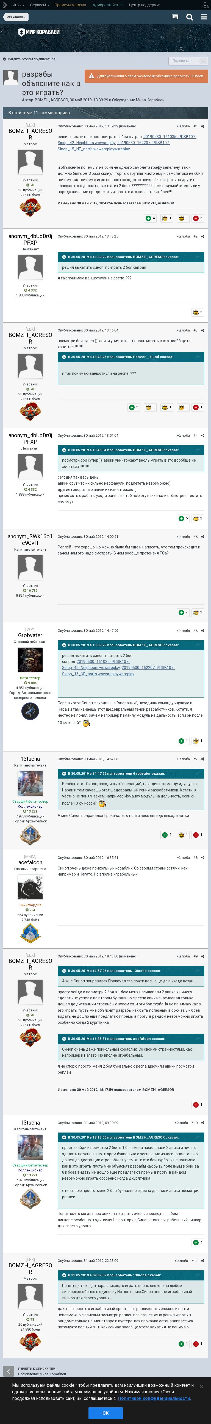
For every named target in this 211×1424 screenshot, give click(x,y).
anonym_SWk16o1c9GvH (30, 539)
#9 (195, 956)
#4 (195, 435)
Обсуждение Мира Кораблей (138, 100)
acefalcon (30, 862)
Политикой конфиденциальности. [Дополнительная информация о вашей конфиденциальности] (154, 1398)
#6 (195, 631)
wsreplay (122, 149)
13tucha (30, 759)
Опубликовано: (88, 126)
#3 (195, 330)
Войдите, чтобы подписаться (31, 59)
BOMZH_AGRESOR (51, 100)
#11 (194, 1261)
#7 (195, 759)
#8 (195, 858)
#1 (195, 126)
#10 (194, 1123)
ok (105, 1413)
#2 (195, 236)
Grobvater (30, 635)
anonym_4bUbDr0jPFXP (30, 239)
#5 (195, 537)
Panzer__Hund (146, 357)
